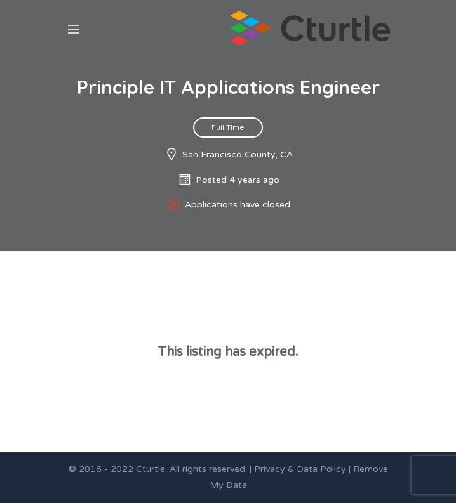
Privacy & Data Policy (300, 469)
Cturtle (150, 469)
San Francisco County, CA (237, 154)
